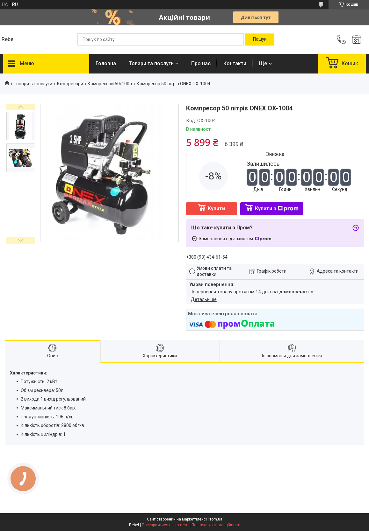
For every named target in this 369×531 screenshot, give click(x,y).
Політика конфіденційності (216, 525)
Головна (106, 63)
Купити (216, 209)
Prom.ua (215, 519)
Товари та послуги (151, 63)
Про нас (201, 63)
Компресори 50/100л (110, 83)
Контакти (234, 63)
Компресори (70, 83)
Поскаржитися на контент (165, 525)
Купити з (277, 209)
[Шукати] (259, 39)
